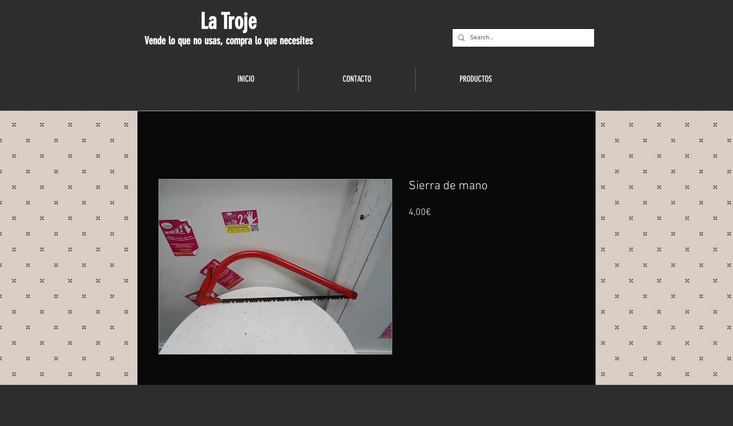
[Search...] (522, 38)
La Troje (228, 21)
